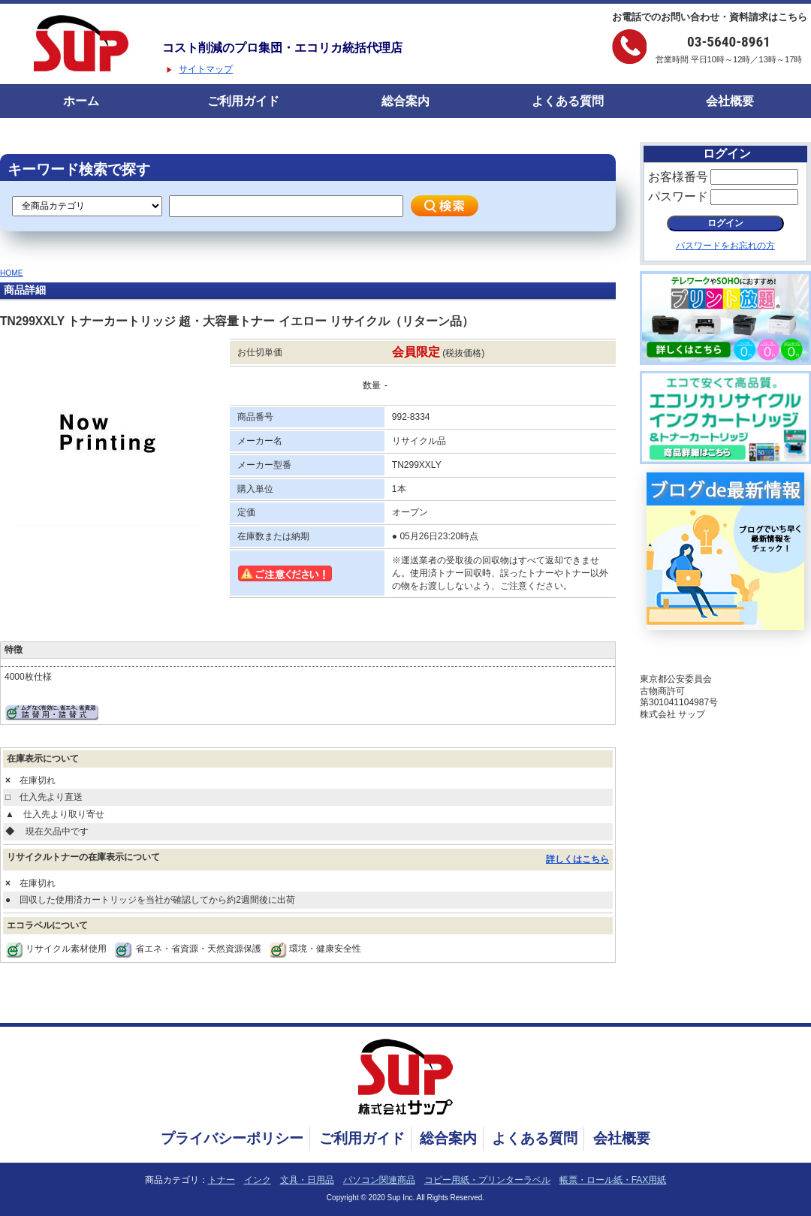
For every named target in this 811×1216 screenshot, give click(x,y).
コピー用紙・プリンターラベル (487, 1180)
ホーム (81, 101)
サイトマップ (206, 69)
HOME (11, 273)
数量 (372, 385)
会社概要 (730, 101)
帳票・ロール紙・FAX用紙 (613, 1180)
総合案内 (405, 101)
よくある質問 (568, 101)
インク (257, 1180)
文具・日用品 (307, 1180)
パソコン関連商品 (379, 1180)
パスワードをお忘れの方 (725, 245)
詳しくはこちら (577, 859)
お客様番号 (678, 176)
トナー (221, 1180)
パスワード (678, 196)
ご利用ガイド (243, 101)
